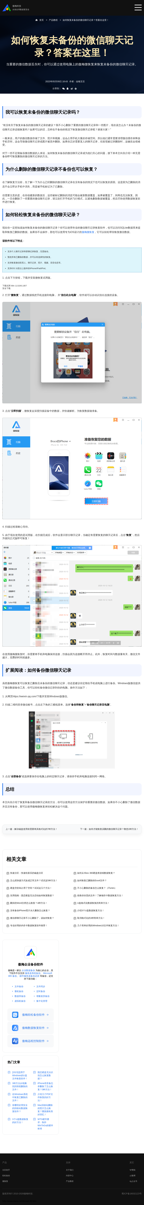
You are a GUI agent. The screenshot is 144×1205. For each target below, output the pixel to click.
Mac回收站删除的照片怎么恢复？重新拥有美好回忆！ (45, 1110)
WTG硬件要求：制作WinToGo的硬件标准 (45, 1124)
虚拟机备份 (20, 1001)
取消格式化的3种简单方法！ (91, 918)
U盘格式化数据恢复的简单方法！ (93, 903)
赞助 (132, 1170)
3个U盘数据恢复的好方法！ (20, 1121)
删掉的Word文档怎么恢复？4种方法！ (28, 903)
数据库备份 (20, 996)
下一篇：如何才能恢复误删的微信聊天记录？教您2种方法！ (109, 829)
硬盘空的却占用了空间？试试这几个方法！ (31, 888)
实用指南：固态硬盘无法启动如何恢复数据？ (32, 895)
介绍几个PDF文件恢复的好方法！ (45, 1097)
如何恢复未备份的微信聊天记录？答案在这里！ (86, 20)
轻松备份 (6, 1176)
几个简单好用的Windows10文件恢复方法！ (98, 925)
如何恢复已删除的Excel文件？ (92, 880)
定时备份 (40, 991)
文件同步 (40, 986)
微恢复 (5, 1181)
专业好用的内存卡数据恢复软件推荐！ (28, 925)
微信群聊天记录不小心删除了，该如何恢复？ (32, 918)
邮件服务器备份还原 (29, 976)
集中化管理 (41, 1001)
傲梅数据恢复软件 (28, 1028)
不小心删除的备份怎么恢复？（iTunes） (97, 888)
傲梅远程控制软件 (28, 1041)
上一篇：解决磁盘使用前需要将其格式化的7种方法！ (31, 829)
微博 (132, 1176)
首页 (41, 20)
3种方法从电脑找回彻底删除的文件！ (20, 1086)
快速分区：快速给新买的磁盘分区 (26, 873)
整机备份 (19, 991)
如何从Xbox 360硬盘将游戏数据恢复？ (96, 873)
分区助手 (6, 1170)
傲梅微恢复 (88, 232)
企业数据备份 (28, 970)
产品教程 (53, 20)
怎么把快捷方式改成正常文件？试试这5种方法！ (34, 880)
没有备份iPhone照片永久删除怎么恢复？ (30, 910)
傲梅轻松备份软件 (28, 1015)
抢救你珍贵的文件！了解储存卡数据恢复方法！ (100, 895)
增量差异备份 (43, 996)
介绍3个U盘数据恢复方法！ (90, 910)
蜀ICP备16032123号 (132, 1193)
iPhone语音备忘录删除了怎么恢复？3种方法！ (45, 1086)
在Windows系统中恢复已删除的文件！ (20, 1097)
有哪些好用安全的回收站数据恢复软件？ (20, 1108)
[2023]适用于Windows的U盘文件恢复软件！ (20, 1075)
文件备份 (19, 986)
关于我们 (69, 1170)
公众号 (133, 1181)
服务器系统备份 (32, 973)
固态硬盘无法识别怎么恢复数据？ (45, 1075)
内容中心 (69, 1176)
